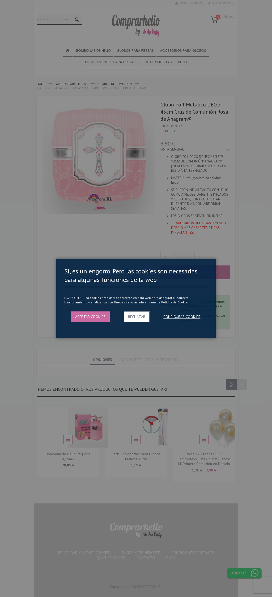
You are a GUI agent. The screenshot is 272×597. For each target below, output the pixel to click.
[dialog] (136, 298)
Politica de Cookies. (175, 302)
